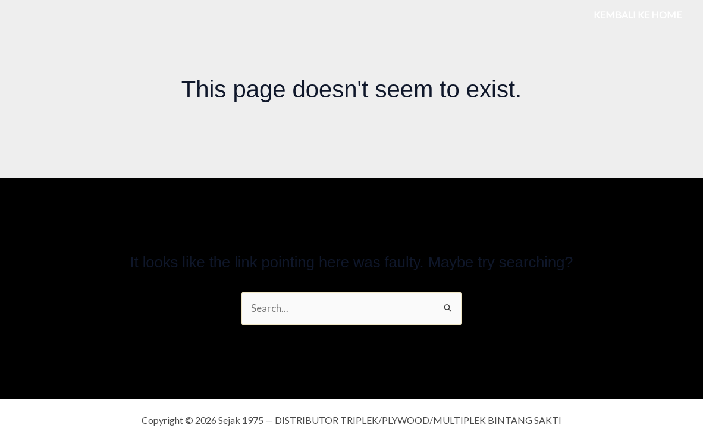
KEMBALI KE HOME (638, 14)
